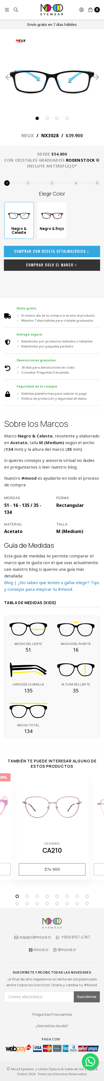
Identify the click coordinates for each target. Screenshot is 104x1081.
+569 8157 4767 (72, 937)
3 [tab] (57, 118)
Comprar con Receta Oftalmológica (52, 251)
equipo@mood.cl (32, 937)
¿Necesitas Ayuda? (52, 1025)
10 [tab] (27, 903)
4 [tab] (67, 118)
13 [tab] (57, 903)
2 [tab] (47, 118)
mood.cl (38, 949)
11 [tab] (37, 903)
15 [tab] (77, 903)
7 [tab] (77, 896)
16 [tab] (87, 903)
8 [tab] (87, 896)
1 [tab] (37, 118)
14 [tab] (67, 903)
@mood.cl (64, 949)
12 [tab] (47, 903)
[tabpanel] (52, 77)
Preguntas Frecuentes (52, 1014)
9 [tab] (17, 903)
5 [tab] (57, 896)
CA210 (52, 850)
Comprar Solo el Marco (52, 264)
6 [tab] (67, 896)
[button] (7, 10)
